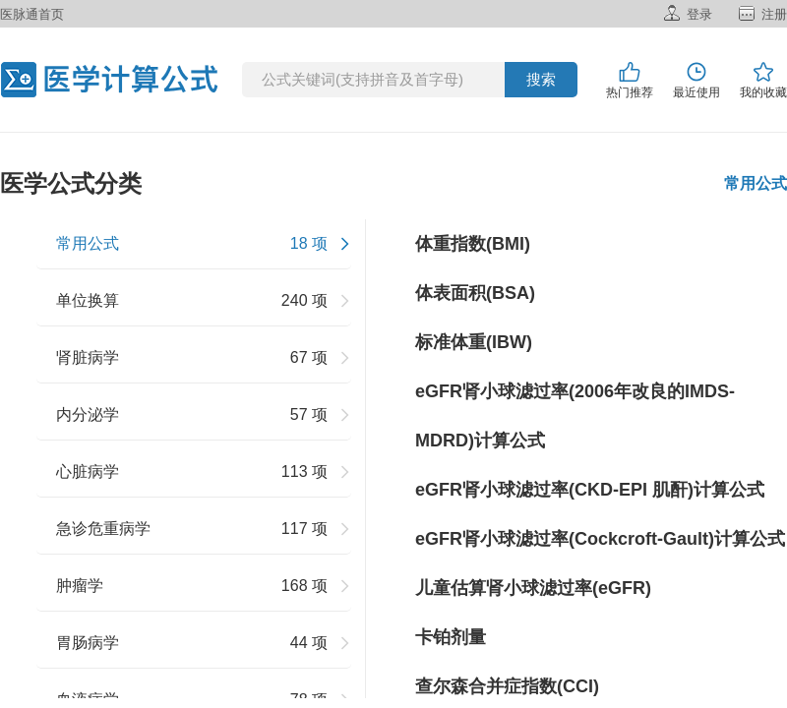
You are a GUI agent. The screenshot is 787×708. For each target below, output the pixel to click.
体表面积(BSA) (475, 293)
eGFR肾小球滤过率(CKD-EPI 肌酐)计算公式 (589, 490)
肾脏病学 (87, 357)
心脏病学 (87, 471)
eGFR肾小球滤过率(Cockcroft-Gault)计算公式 (600, 539)
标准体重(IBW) (473, 342)
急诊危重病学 (103, 528)
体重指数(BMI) (472, 244)
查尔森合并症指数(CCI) (507, 686)
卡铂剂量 (450, 637)
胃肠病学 (87, 642)
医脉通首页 (32, 14)
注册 (774, 14)
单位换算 (87, 300)
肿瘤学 (79, 585)
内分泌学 (87, 414)
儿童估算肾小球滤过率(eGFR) (533, 588)
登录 (699, 14)
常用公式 (87, 243)
